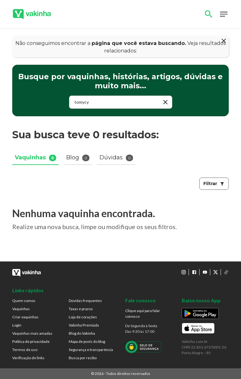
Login (16, 325)
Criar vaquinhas (25, 317)
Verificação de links (28, 357)
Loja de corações (83, 317)
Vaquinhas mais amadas (32, 333)
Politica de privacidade (31, 341)
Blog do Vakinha (82, 333)
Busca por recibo (83, 357)
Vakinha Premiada (84, 325)
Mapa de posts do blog (87, 341)
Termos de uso (24, 349)
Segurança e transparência (91, 349)
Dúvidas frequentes (85, 300)
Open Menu (224, 14)
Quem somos (23, 300)
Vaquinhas (21, 308)
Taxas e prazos (81, 308)
